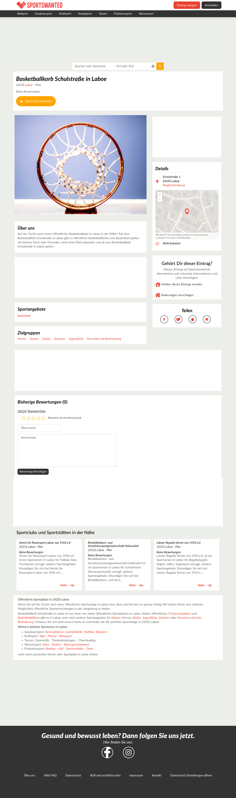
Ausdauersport (43, 13)
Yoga (42, 636)
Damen (34, 339)
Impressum (136, 775)
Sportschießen (75, 648)
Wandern (101, 632)
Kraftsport (65, 13)
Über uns (29, 775)
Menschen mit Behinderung (104, 339)
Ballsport (22, 13)
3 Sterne (33, 418)
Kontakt (156, 775)
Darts (90, 648)
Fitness (52, 636)
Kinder (46, 339)
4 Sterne (38, 418)
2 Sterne (28, 418)
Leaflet (160, 235)
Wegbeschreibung (174, 185)
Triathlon (89, 632)
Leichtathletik (73, 632)
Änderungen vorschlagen (177, 295)
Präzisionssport (123, 13)
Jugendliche (76, 339)
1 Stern (23, 418)
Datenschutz (73, 775)
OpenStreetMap (183, 238)
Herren (22, 339)
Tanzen (103, 13)
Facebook (107, 752)
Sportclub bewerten (36, 101)
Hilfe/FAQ (50, 775)
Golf (60, 648)
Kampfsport (85, 13)
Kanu (46, 644)
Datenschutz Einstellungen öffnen (191, 775)
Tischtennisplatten (179, 613)
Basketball (24, 315)
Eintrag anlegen (187, 5)
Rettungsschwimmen (76, 644)
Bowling (51, 648)
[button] (187, 211)
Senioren (59, 339)
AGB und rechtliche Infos (105, 775)
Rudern (56, 644)
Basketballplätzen (29, 617)
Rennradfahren (54, 632)
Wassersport (146, 13)
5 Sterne (43, 418)
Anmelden (211, 5)
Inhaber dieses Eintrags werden (181, 284)
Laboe (29, 85)
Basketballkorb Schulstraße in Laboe (61, 79)
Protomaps (170, 238)
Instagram (128, 752)
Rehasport (65, 636)
